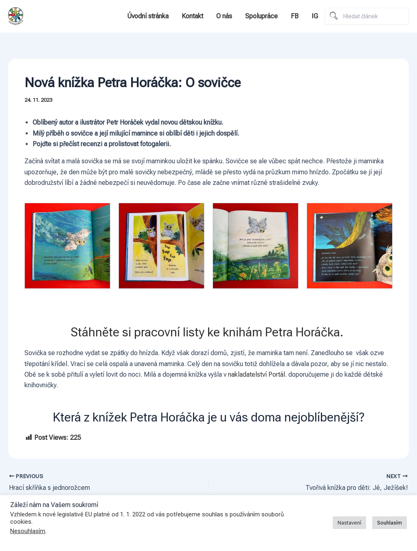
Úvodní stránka (148, 16)
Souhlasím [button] (389, 523)
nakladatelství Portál (256, 374)
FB (294, 16)
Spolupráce (261, 16)
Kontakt (192, 16)
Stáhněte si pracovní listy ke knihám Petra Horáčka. (208, 332)
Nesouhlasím (27, 531)
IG (315, 16)
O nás (224, 16)
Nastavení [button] (349, 523)
